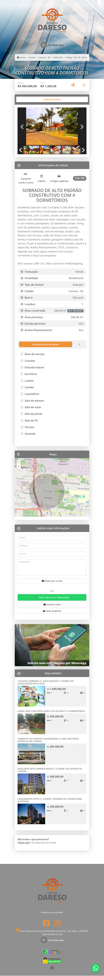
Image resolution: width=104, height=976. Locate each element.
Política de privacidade (52, 912)
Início (21, 57)
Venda (32, 57)
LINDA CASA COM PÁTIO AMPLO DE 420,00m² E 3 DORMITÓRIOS (51, 710)
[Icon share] (46, 923)
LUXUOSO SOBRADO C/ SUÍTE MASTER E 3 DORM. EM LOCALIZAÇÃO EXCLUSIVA (45, 682)
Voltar (82, 57)
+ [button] (19, 462)
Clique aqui (24, 842)
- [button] (19, 466)
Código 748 (71, 57)
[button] (23, 127)
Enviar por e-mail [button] (52, 580)
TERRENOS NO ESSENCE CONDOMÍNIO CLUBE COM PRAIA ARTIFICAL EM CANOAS (48, 740)
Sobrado (57, 57)
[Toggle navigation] (85, 38)
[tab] (27, 99)
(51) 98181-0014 (56, 45)
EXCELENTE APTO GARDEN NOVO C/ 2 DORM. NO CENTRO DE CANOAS (50, 770)
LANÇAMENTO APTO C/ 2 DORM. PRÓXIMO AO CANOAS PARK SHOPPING (50, 800)
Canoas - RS (44, 57)
